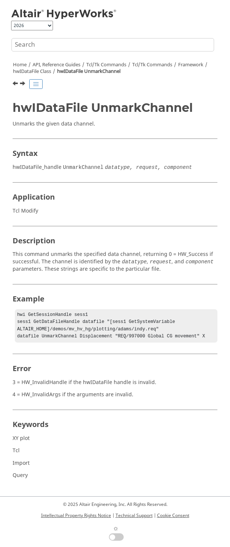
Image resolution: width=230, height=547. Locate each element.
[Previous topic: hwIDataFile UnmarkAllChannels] (16, 84)
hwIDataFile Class (32, 71)
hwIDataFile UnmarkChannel (88, 71)
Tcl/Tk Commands (106, 64)
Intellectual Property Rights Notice (76, 515)
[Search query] (112, 44)
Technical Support (134, 515)
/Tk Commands (152, 64)
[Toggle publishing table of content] (36, 84)
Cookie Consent (173, 515)
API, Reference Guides (56, 64)
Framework (190, 64)
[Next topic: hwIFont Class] (23, 84)
